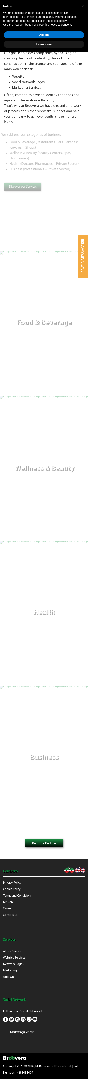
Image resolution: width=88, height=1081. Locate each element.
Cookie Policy (12, 889)
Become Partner (44, 843)
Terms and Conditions (17, 895)
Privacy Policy (12, 882)
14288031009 (24, 1072)
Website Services (14, 957)
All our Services (13, 951)
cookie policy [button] (58, 20)
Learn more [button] (44, 44)
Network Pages (13, 964)
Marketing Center (21, 1032)
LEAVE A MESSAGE (83, 256)
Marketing (10, 970)
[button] (83, 6)
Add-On (8, 977)
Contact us (10, 915)
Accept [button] (44, 34)
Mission (8, 902)
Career (7, 908)
